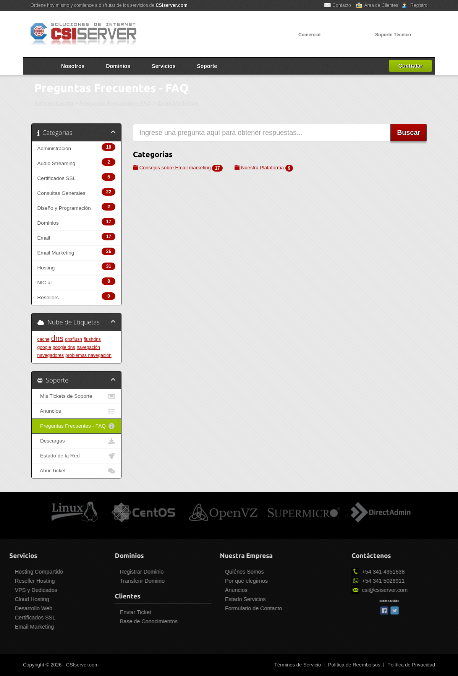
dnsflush (73, 339)
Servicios (163, 66)
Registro (418, 5)
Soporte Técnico (393, 34)
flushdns (92, 339)
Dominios (118, 66)
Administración (53, 103)
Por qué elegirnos (205, 581)
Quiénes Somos (203, 572)
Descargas (76, 441)
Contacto (342, 5)
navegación (88, 347)
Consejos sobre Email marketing (178, 167)
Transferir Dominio (101, 581)
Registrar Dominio (101, 572)
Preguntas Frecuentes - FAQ (115, 103)
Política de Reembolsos (354, 665)
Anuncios (76, 411)
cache (43, 339)
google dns (64, 347)
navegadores (50, 355)
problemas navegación (88, 355)
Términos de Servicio (297, 665)
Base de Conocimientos (108, 621)
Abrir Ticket (76, 470)
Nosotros (72, 66)
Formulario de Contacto (212, 608)
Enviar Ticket (95, 612)
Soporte (207, 66)
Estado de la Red (76, 455)
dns (57, 338)
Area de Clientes (381, 5)
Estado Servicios (204, 599)
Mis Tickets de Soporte (76, 396)
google (44, 347)
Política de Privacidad (411, 665)
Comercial (309, 34)
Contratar (410, 66)
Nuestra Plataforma (264, 167)
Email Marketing (177, 103)
